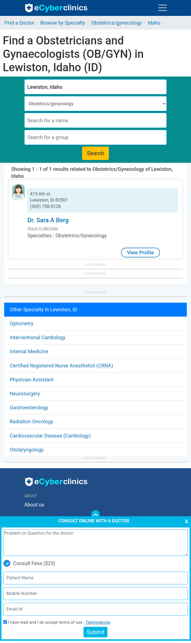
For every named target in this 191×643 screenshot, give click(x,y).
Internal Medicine (29, 351)
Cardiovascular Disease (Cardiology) (50, 436)
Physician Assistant (32, 380)
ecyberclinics (56, 8)
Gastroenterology (29, 407)
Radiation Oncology (31, 421)
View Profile (140, 252)
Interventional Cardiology (37, 337)
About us (34, 505)
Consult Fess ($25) (29, 563)
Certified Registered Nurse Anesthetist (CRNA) (61, 366)
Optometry (21, 323)
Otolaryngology (27, 450)
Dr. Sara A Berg (48, 220)
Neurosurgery (25, 393)
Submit (95, 632)
